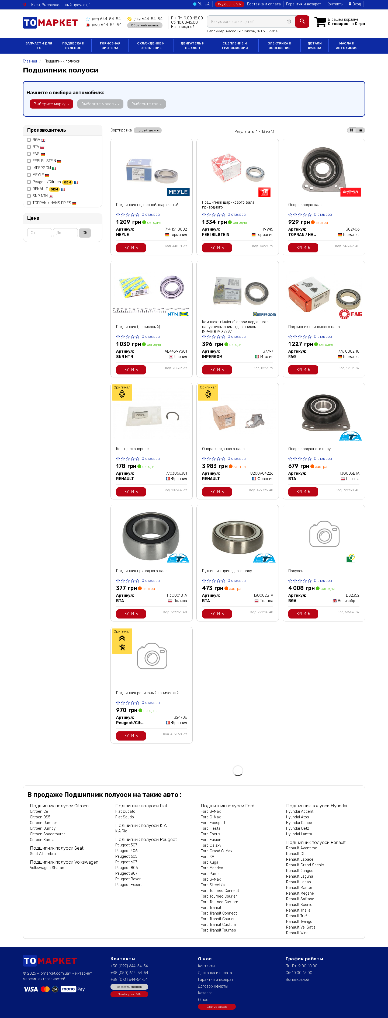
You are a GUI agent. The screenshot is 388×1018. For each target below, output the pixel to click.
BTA (38, 147)
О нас (203, 1000)
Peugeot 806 (126, 868)
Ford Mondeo (212, 868)
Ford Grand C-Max (216, 851)
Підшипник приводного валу (227, 571)
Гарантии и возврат (215, 979)
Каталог (205, 993)
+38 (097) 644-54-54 (129, 966)
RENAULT (49, 189)
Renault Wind (297, 933)
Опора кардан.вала (305, 205)
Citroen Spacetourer (47, 834)
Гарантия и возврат (303, 4)
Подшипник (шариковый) (138, 327)
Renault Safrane (300, 899)
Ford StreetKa (213, 885)
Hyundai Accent (299, 811)
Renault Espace (299, 859)
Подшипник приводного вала (314, 327)
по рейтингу (148, 130)
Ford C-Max (211, 817)
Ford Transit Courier (218, 919)
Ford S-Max (211, 879)
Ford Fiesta (210, 828)
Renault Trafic (298, 916)
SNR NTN (43, 196)
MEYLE (41, 175)
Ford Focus (210, 834)
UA (207, 4)
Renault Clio (296, 854)
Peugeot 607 (126, 862)
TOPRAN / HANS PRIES (55, 203)
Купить (131, 247)
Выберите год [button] (142, 104)
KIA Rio (121, 831)
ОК (84, 233)
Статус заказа (217, 1007)
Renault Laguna (299, 876)
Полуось (295, 571)
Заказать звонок (129, 987)
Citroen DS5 (40, 817)
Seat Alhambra (43, 854)
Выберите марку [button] (50, 104)
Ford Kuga (209, 862)
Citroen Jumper (43, 823)
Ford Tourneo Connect (220, 890)
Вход (355, 4)
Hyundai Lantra (299, 834)
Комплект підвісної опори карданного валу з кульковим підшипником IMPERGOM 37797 (235, 327)
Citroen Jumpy (43, 828)
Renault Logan (298, 882)
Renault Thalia (298, 910)
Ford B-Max (211, 811)
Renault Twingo (299, 921)
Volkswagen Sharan (47, 868)
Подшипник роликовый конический (147, 693)
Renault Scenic (299, 904)
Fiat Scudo (124, 817)
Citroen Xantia (42, 840)
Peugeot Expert (128, 885)
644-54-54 (102, 19)
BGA (39, 140)
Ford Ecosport (213, 823)
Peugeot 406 (126, 851)
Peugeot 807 (126, 873)
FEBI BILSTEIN (47, 161)
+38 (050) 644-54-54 (129, 973)
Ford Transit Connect (219, 913)
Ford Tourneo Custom (219, 902)
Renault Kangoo (299, 870)
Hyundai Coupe (299, 823)
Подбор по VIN (229, 4)
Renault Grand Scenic (305, 865)
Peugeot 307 (126, 845)
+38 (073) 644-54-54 (129, 979)
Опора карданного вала (223, 449)
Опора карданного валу (309, 449)
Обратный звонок (139, 25)
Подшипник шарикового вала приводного (228, 205)
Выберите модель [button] (98, 104)
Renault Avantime (301, 848)
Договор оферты (213, 986)
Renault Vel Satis (301, 927)
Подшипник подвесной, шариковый (147, 205)
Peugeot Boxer (128, 879)
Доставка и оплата (264, 4)
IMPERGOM (44, 168)
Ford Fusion (211, 840)
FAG (39, 154)
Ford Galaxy (211, 845)
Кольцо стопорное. (133, 449)
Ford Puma (210, 873)
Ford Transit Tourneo (218, 930)
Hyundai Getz (297, 828)
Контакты (335, 4)
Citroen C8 (39, 811)
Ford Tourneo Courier (219, 896)
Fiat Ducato (125, 811)
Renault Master (299, 887)
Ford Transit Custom (218, 924)
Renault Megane (300, 893)
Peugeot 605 (126, 856)
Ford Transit (211, 907)
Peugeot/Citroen (55, 182)
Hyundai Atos (297, 817)
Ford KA (207, 856)
